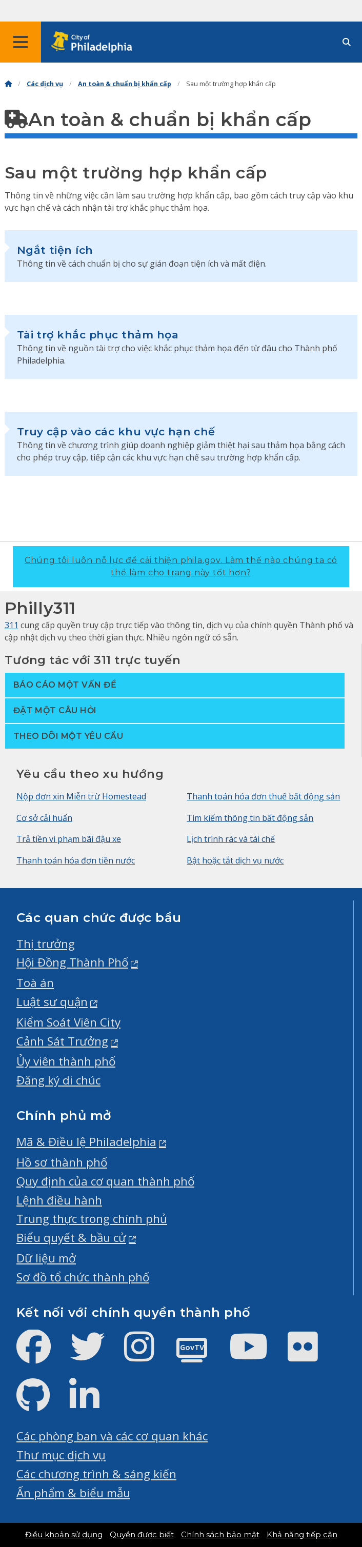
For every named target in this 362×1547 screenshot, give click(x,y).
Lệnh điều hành (59, 1200)
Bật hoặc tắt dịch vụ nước (235, 860)
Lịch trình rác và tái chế (231, 839)
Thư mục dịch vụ (61, 1455)
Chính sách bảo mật (220, 1534)
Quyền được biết (142, 1534)
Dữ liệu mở (46, 1258)
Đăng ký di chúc (58, 1080)
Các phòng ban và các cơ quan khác (112, 1436)
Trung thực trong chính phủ (91, 1219)
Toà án (35, 983)
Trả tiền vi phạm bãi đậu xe (68, 839)
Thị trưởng (45, 944)
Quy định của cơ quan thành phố (105, 1181)
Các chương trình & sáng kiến (96, 1474)
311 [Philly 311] (11, 625)
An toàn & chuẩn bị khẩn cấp (124, 83)
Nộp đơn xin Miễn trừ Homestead (81, 796)
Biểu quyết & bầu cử (71, 1237)
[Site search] (346, 42)
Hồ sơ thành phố (61, 1162)
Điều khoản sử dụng (64, 1534)
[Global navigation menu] (20, 42)
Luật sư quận (52, 1002)
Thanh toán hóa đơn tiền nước (75, 860)
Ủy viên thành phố (65, 1061)
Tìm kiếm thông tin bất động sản (250, 817)
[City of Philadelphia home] (94, 42)
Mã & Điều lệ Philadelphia (86, 1142)
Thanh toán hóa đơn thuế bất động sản (263, 796)
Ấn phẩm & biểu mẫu (73, 1493)
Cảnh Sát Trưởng (62, 1041)
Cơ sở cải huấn (44, 817)
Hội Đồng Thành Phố (72, 962)
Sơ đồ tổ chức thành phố (82, 1277)
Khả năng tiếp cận (302, 1534)
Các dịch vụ (45, 83)
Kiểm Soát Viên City (68, 1022)
